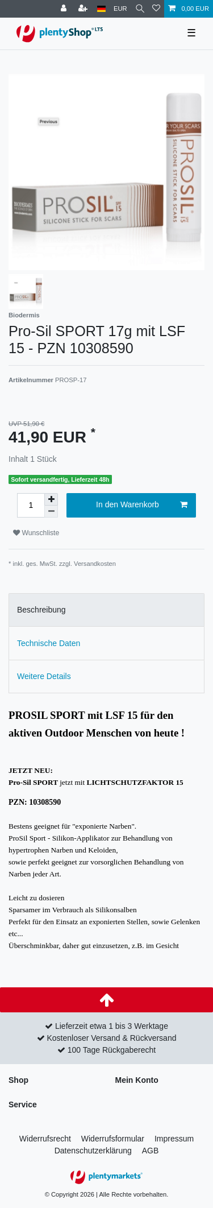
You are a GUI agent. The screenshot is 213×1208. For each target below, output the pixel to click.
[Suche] (140, 9)
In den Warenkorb (141, 505)
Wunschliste (36, 533)
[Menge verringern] (51, 512)
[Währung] (120, 9)
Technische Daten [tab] (48, 643)
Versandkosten (95, 563)
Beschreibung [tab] (41, 609)
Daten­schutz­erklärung (93, 1150)
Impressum (174, 1138)
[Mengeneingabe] (30, 505)
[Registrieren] (84, 9)
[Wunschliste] (156, 9)
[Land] (101, 9)
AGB (150, 1150)
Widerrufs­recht (45, 1138)
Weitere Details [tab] (44, 676)
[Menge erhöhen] (51, 499)
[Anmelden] (65, 9)
